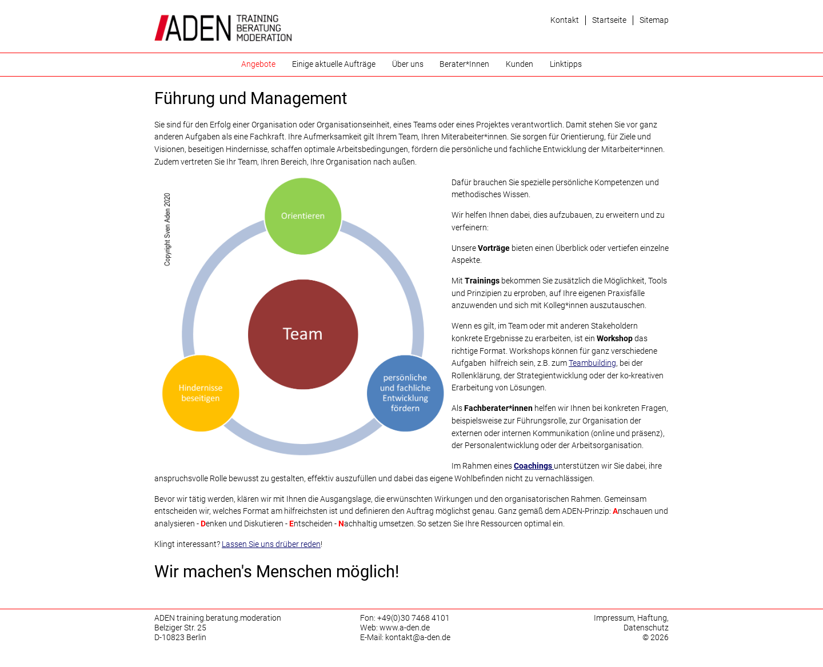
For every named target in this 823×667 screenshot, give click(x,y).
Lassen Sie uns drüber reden (271, 544)
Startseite (609, 20)
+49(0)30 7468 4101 (413, 618)
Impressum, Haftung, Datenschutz (631, 623)
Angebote (258, 64)
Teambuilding (592, 363)
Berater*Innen (464, 64)
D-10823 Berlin (180, 637)
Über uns (408, 64)
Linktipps (566, 64)
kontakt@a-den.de (417, 637)
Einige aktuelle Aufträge (333, 64)
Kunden (519, 64)
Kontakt (564, 20)
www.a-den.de (404, 628)
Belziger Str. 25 (180, 628)
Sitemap (654, 20)
